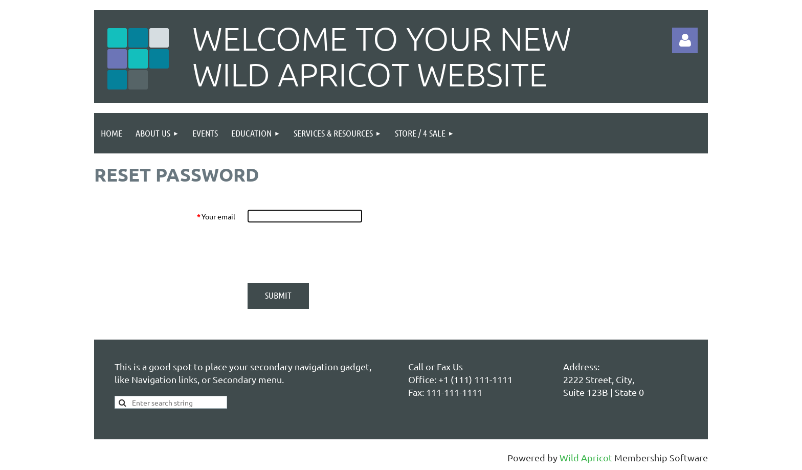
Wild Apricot (586, 457)
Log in (685, 40)
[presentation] (325, 253)
